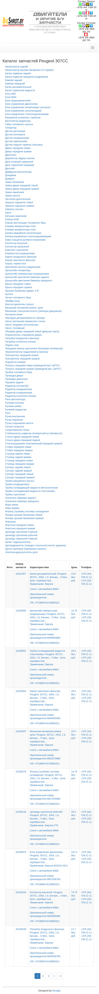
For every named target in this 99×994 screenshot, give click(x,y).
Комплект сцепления (16, 250)
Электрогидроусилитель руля (21, 552)
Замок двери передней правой (22, 188)
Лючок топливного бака (18, 297)
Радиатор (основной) (16, 385)
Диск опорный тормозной (19, 161)
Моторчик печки (13, 314)
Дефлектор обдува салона (19, 158)
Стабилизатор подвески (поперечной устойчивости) (33, 433)
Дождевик (10, 175)
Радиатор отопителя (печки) (20, 396)
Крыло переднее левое (18, 284)
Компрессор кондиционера (20, 253)
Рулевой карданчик (15, 409)
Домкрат (9, 178)
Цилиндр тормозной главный (21, 538)
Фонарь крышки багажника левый (23, 514)
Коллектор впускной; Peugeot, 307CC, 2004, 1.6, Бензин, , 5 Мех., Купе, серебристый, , (49, 904)
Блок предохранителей (18, 100)
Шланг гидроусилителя (18, 542)
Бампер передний (15, 83)
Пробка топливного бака (18, 372)
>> (60, 976)
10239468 (21, 610)
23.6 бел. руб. (73, 577)
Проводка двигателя (16, 379)
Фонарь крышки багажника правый (24, 518)
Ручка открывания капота (19, 423)
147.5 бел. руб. (74, 855)
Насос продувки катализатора (21, 324)
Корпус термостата (15, 263)
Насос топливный (15, 328)
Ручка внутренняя (15, 416)
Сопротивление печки (17, 430)
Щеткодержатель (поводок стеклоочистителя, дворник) (35, 545)
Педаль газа (12, 345)
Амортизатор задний (16, 66)
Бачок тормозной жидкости (20, 90)
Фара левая (11, 504)
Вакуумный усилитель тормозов (23, 117)
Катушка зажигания (16, 216)
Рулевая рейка (13, 406)
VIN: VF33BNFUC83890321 (45, 602)
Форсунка (10, 521)
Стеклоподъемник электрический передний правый (33, 443)
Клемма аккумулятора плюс (20, 226)
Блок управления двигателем (21, 104)
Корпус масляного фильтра (20, 260)
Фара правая (12, 508)
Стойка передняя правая (19, 450)
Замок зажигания (14, 192)
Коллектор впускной (16, 243)
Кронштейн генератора (18, 270)
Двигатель (10, 154)
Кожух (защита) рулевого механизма (25, 239)
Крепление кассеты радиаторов (22, 267)
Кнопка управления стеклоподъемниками (28, 236)
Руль (8, 413)
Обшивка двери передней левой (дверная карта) (32, 331)
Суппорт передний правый (19, 477)
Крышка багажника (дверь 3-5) (22, 290)
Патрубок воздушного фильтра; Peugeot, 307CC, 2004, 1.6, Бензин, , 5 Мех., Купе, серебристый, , (49, 943)
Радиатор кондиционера (18, 389)
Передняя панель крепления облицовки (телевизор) (34, 348)
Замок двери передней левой (21, 185)
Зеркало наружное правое (19, 205)
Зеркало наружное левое (19, 202)
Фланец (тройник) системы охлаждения (27, 511)
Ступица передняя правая (19, 464)
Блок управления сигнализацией (23, 110)
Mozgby (56, 990)
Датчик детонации (15, 131)
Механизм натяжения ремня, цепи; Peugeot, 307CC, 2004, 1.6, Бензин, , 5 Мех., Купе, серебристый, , (49, 745)
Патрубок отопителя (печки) (20, 341)
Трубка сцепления (15, 494)
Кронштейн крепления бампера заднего (27, 277)
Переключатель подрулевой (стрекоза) (26, 351)
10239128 (21, 811)
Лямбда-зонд (12, 301)
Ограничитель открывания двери (23, 334)
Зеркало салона (14, 209)
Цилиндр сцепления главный (21, 531)
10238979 (21, 852)
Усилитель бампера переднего (22, 501)
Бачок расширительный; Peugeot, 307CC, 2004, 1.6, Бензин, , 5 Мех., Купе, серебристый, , (49, 585)
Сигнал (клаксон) (14, 426)
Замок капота (12, 195)
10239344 (21, 892)
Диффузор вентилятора (18, 171)
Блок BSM (10, 97)
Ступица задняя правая (18, 457)
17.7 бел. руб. (73, 932)
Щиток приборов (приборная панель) (25, 548)
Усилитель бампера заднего (20, 497)
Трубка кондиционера (17, 484)
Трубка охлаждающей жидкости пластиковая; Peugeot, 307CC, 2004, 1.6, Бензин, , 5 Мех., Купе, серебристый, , (49, 664)
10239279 (21, 771)
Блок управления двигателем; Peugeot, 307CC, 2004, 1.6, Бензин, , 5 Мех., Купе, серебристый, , (49, 866)
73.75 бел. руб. (74, 895)
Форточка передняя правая (20, 528)
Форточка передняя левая (19, 525)
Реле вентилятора (15, 399)
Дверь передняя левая (17, 148)
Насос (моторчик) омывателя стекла (25, 321)
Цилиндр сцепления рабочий (21, 535)
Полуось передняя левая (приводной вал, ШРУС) (32, 365)
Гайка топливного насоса (19, 124)
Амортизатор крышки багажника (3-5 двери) (29, 70)
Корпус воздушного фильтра (20, 256)
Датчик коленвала (15, 134)
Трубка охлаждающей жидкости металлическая (31, 487)
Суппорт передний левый (19, 474)
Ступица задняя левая (17, 453)
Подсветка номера (15, 362)
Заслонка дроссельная (18, 199)
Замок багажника (14, 182)
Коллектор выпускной (17, 246)
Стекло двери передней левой (22, 436)
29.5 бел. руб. (73, 654)
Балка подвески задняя (18, 73)
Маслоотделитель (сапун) (19, 304)
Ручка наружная (14, 419)
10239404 (21, 691)
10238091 (21, 650)
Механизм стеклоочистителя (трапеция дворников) (33, 311)
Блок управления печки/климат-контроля (27, 107)
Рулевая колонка (14, 402)
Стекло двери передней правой (22, 440)
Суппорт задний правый (18, 470)
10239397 (21, 731)
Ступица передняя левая (19, 460)
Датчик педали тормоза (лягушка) (23, 144)
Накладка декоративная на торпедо (25, 318)
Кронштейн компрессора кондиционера (27, 273)
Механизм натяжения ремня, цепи (24, 307)
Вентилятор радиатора (18, 121)
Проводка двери (14, 375)
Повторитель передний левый (21, 355)
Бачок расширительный (18, 87)
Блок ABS (10, 93)
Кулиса (9, 294)
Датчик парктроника (16, 141)
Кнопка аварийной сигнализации (23, 233)
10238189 (21, 929)
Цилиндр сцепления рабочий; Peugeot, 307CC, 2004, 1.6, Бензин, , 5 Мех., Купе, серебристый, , (49, 825)
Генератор (11, 127)
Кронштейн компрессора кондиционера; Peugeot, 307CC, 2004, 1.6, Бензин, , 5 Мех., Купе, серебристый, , (49, 624)
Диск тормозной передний (19, 165)
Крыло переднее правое (18, 287)
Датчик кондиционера (17, 138)
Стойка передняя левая (18, 447)
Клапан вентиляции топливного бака (25, 222)
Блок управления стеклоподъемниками (27, 114)
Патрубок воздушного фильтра (22, 338)
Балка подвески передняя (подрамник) (26, 76)
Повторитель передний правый (22, 358)
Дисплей (10, 168)
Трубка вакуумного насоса (19, 481)
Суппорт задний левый (18, 467)
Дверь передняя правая (18, 151)
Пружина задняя (14, 382)
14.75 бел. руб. (74, 614)
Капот (8, 212)
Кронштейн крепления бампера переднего (28, 280)
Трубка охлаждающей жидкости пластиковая (30, 491)
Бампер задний (13, 80)
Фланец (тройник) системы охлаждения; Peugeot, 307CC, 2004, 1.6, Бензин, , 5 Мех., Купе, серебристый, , (49, 785)
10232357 (21, 573)
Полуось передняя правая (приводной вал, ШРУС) (33, 368)
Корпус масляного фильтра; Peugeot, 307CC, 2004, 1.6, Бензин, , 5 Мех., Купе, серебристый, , (49, 705)
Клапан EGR (12, 219)
